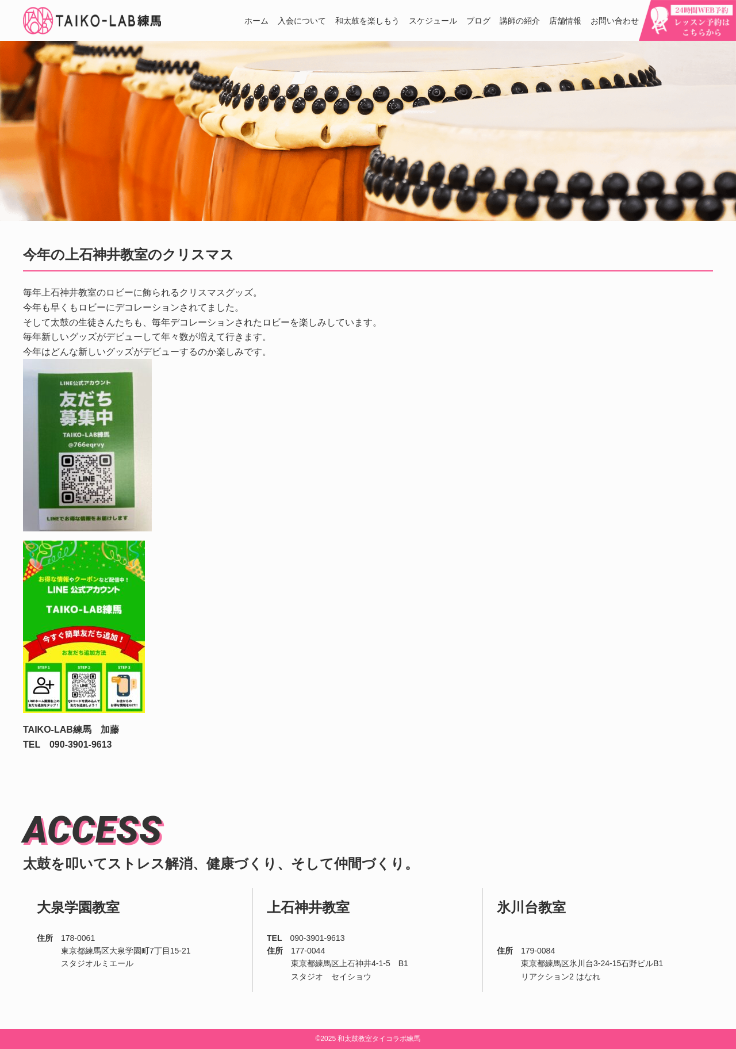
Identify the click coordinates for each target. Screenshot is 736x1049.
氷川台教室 (531, 907)
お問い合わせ (615, 21)
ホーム (256, 21)
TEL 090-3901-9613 (67, 744)
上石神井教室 (308, 907)
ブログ (478, 21)
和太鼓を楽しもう (367, 21)
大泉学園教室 (78, 907)
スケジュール (433, 21)
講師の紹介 (520, 21)
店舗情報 (565, 21)
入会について (302, 21)
